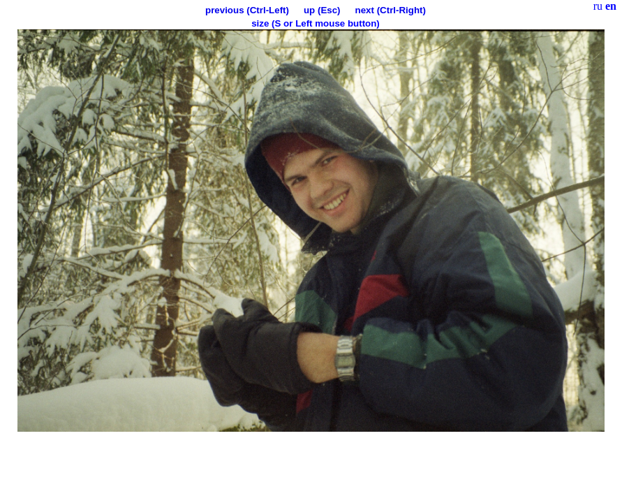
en (610, 6)
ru (597, 6)
